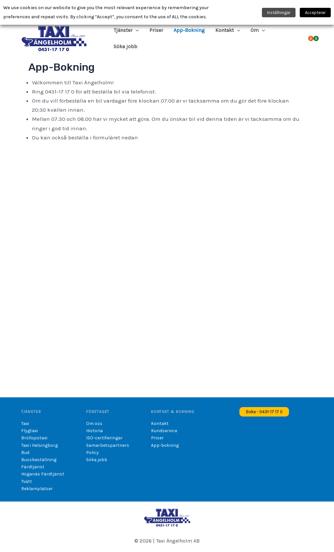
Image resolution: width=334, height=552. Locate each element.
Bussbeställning (38, 459)
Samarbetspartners (107, 445)
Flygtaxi (29, 430)
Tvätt (26, 481)
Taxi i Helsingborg (39, 445)
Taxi (25, 423)
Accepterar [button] (315, 12)
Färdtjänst (32, 467)
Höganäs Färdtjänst (42, 474)
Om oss (94, 423)
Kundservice (164, 430)
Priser (157, 438)
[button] (135, 30)
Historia (94, 430)
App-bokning (165, 445)
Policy (92, 452)
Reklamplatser (37, 488)
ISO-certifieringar (104, 438)
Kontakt (160, 423)
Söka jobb (96, 459)
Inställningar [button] (278, 12)
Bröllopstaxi (34, 438)
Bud (25, 452)
